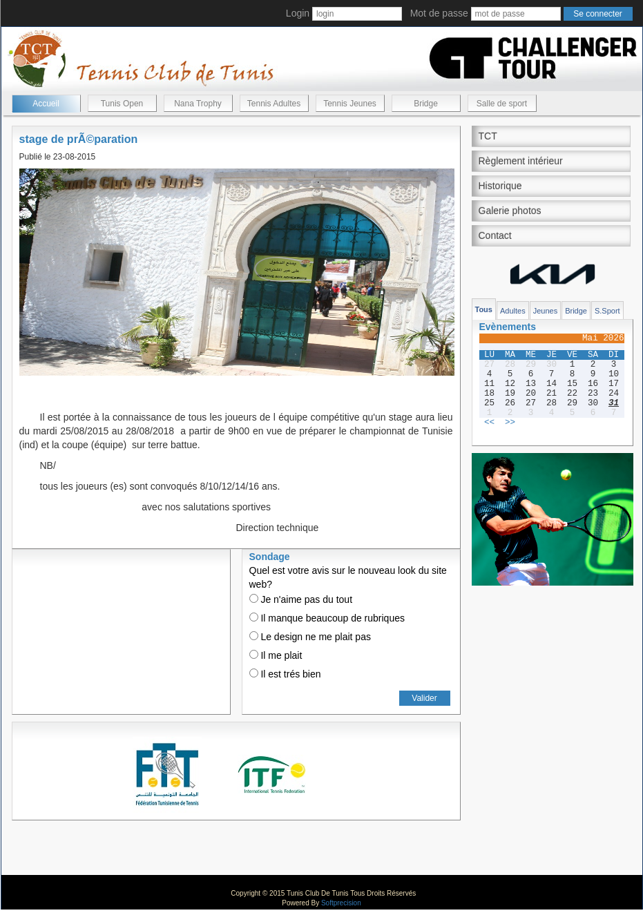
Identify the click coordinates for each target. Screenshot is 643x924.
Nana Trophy (198, 103)
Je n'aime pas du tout (301, 599)
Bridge (426, 103)
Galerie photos (510, 210)
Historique (500, 185)
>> (510, 422)
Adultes (513, 311)
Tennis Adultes (273, 103)
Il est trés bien (285, 674)
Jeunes (545, 311)
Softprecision (341, 903)
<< (489, 422)
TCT (488, 136)
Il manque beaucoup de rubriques (327, 618)
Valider (424, 698)
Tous (483, 309)
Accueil (45, 103)
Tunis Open (122, 103)
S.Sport (607, 311)
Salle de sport (502, 103)
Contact (495, 235)
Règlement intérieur (521, 160)
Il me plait (276, 655)
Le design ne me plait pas (310, 636)
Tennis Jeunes (349, 103)
